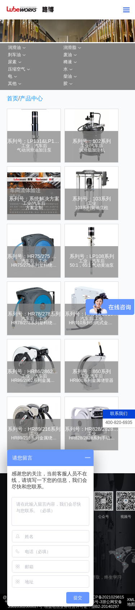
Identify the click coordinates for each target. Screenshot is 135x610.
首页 (12, 98)
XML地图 (131, 601)
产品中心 (31, 98)
